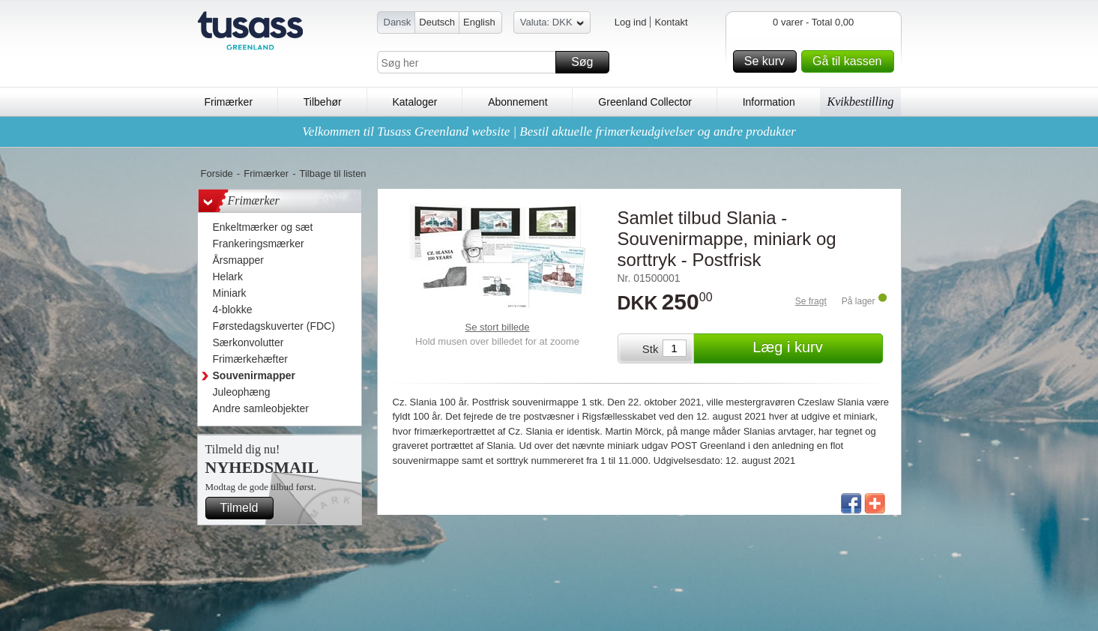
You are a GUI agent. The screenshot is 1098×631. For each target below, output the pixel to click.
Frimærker (229, 102)
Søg (587, 62)
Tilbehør (323, 102)
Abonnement (517, 102)
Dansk (397, 22)
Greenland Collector (645, 102)
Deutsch (437, 22)
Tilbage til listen (332, 173)
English (479, 22)
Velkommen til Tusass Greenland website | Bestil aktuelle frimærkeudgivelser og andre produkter (549, 131)
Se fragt (811, 301)
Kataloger (414, 102)
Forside (217, 173)
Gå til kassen (850, 61)
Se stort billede (497, 327)
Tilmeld (245, 508)
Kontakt (670, 22)
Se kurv (768, 61)
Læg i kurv (815, 348)
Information (769, 102)
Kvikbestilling (860, 101)
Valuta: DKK (552, 24)
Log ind (631, 22)
